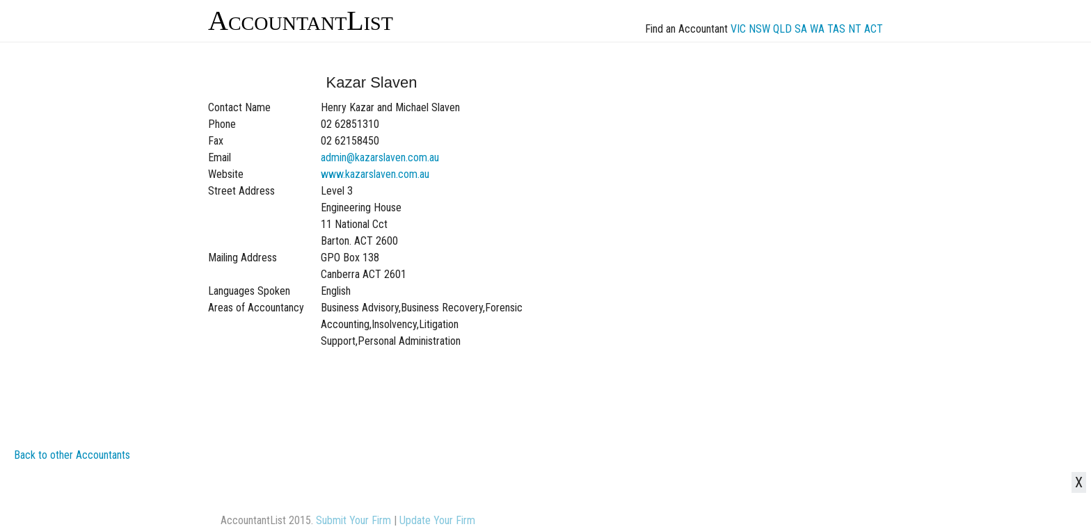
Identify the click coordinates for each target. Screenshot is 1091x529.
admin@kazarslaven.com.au (380, 157)
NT (854, 28)
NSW (759, 28)
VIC (738, 28)
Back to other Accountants (72, 455)
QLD (782, 28)
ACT (873, 28)
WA (817, 28)
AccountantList (300, 20)
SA (801, 28)
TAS (836, 28)
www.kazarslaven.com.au (375, 174)
